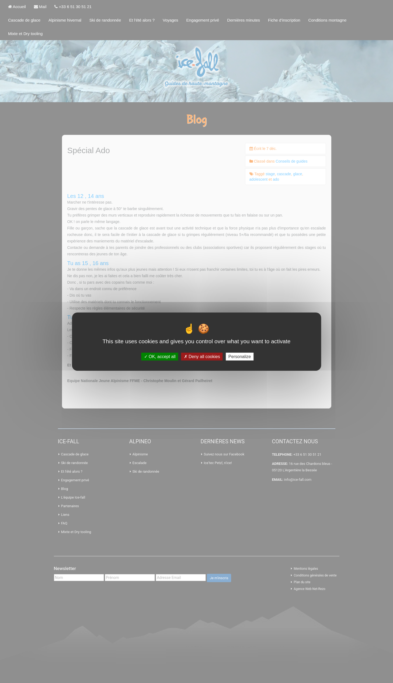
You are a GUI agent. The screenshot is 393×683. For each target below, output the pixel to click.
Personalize (239, 356)
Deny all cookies (202, 356)
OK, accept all (160, 356)
